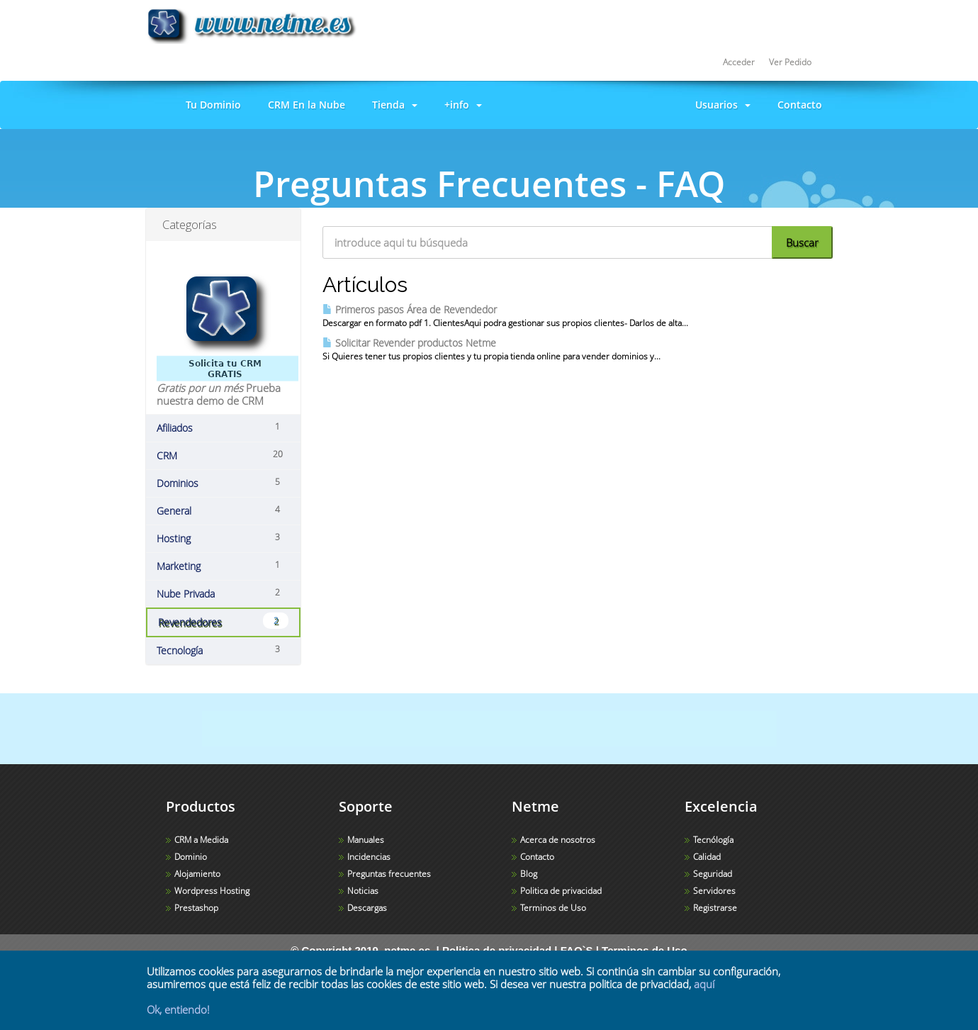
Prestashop (196, 908)
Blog (528, 874)
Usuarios (720, 104)
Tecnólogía (713, 840)
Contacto (797, 104)
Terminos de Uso (553, 908)
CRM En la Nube (303, 104)
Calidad (707, 857)
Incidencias (368, 857)
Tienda (391, 104)
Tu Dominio (210, 104)
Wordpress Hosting (211, 891)
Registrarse (715, 908)
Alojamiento (197, 874)
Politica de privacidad (561, 891)
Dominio (190, 857)
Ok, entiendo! (178, 1009)
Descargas (367, 908)
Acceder (739, 62)
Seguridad (712, 874)
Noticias (362, 891)
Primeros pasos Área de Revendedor (409, 309)
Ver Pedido (790, 62)
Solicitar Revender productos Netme (409, 342)
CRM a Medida (201, 840)
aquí (704, 984)
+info (460, 104)
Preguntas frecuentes (389, 874)
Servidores (714, 891)
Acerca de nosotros (557, 840)
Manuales (365, 840)
